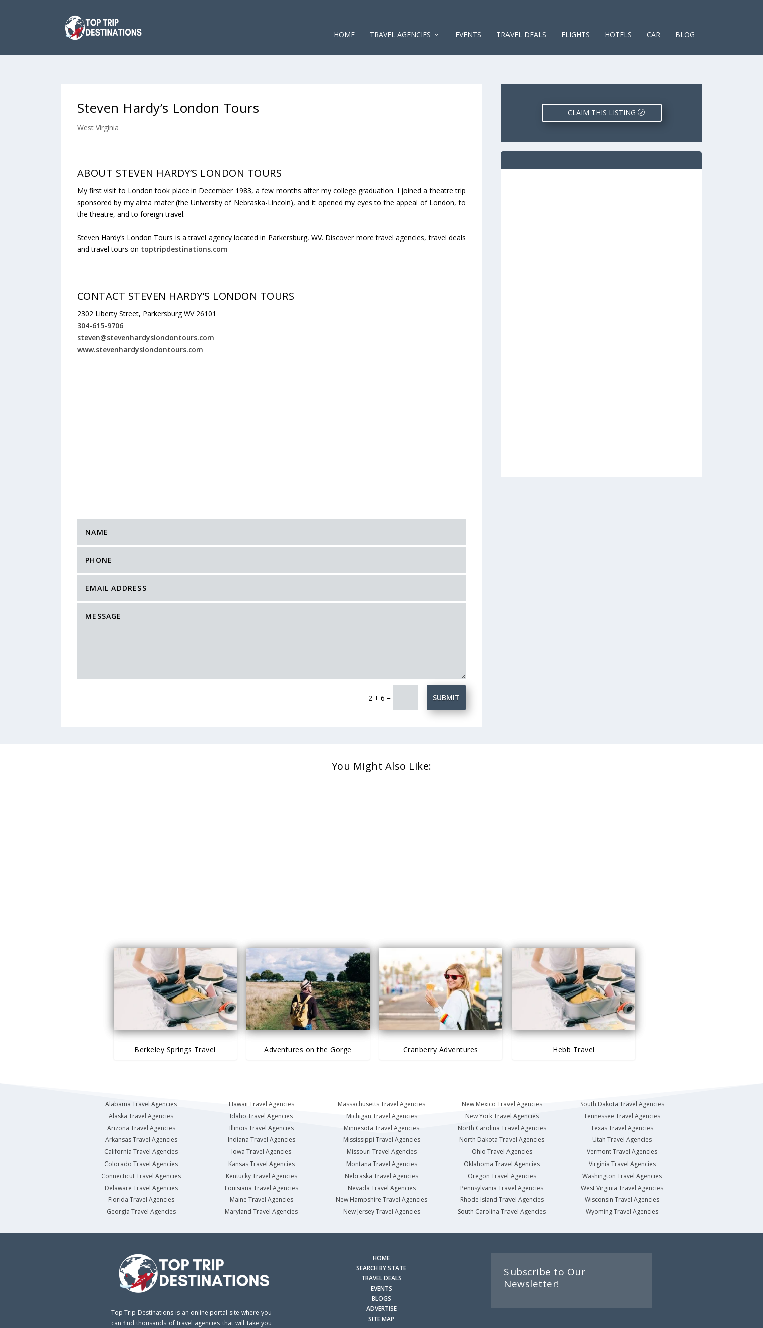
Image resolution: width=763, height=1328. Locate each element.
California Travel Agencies (141, 1120)
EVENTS (468, 20)
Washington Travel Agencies (622, 1144)
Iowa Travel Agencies (261, 1120)
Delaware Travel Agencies (141, 1156)
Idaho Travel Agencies (261, 1085)
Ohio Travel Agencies (502, 1120)
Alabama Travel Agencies (141, 1073)
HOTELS (618, 20)
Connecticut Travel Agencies (141, 1144)
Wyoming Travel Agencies (622, 1180)
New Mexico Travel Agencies (502, 1073)
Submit (446, 666)
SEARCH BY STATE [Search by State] (381, 1237)
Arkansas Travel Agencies (141, 1108)
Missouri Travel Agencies (382, 1120)
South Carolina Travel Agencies (502, 1180)
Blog (685, 20)
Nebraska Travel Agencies (381, 1144)
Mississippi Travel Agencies (381, 1108)
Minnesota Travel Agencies (381, 1097)
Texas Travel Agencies (622, 1097)
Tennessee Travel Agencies (622, 1085)
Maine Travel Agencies (261, 1168)
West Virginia (98, 96)
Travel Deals (521, 20)
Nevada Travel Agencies (382, 1156)
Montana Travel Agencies (381, 1132)
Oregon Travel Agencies (502, 1144)
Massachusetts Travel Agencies (381, 1073)
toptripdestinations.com (184, 218)
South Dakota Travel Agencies (622, 1073)
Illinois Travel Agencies (261, 1097)
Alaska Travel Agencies (141, 1085)
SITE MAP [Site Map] (381, 1288)
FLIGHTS (575, 20)
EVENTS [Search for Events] (381, 1257)
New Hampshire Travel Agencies (381, 1168)
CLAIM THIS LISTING (602, 81)
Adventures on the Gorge (308, 1018)
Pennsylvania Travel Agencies (501, 1156)
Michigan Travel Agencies (381, 1085)
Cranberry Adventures (440, 1018)
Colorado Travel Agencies (141, 1132)
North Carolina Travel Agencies (502, 1097)
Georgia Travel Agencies (141, 1180)
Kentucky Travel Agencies (261, 1144)
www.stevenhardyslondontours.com (140, 318)
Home (344, 20)
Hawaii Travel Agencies (261, 1073)
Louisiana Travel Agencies (261, 1156)
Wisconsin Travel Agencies (622, 1168)
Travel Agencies (400, 20)
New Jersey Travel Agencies (381, 1180)
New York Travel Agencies (502, 1085)
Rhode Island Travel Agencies (502, 1168)
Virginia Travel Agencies (622, 1132)
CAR (653, 20)
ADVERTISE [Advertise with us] (381, 1277)
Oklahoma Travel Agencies (502, 1132)
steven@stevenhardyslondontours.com (145, 306)
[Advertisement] (271, 398)
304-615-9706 (100, 294)
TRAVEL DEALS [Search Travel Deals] (381, 1247)
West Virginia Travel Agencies (622, 1156)
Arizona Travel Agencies (141, 1097)
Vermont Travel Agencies (622, 1120)
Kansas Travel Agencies (261, 1132)
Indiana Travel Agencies (261, 1108)
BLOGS (381, 1267)
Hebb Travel (574, 1018)
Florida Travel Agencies (141, 1168)
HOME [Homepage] (381, 1227)
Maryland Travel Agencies (261, 1180)
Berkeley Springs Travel (175, 1018)
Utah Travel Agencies (622, 1108)
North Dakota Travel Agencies (501, 1108)
